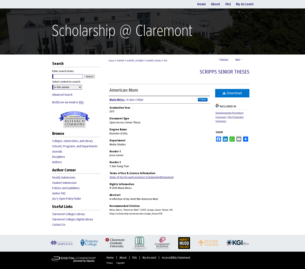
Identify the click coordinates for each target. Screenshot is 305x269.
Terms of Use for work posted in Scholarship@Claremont (141, 177)
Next (237, 59)
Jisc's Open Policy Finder (66, 199)
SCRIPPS (120, 60)
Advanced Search (62, 95)
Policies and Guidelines (66, 188)
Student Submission (64, 183)
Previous (224, 59)
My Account (149, 257)
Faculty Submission (63, 177)
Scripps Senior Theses (224, 72)
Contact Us (59, 225)
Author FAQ (59, 193)
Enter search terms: (63, 71)
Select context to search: (66, 81)
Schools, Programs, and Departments (75, 146)
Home (111, 60)
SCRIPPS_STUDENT (135, 60)
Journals (57, 151)
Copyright (120, 263)
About (123, 257)
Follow (202, 99)
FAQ (134, 257)
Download (232, 93)
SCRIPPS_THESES (153, 60)
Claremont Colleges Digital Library (72, 219)
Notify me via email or (68, 102)
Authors (57, 162)
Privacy (110, 263)
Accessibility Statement (176, 257)
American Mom (123, 90)
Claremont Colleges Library (68, 214)
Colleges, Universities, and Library (72, 141)
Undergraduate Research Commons (74, 119)
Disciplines (58, 157)
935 (165, 60)
